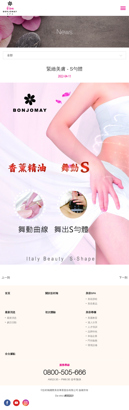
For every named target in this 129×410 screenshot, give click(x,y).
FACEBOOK (7, 403)
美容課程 (92, 299)
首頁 (7, 293)
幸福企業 (92, 336)
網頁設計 (69, 395)
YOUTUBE (16, 403)
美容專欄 (91, 312)
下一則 (123, 277)
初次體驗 (50, 312)
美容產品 (92, 303)
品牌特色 (92, 331)
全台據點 (10, 353)
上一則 (6, 277)
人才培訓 (92, 327)
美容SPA (91, 293)
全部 (10, 55)
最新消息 (10, 312)
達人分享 (92, 322)
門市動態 (92, 340)
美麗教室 (92, 318)
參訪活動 (11, 322)
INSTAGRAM (25, 403)
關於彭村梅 (51, 293)
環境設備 (92, 345)
